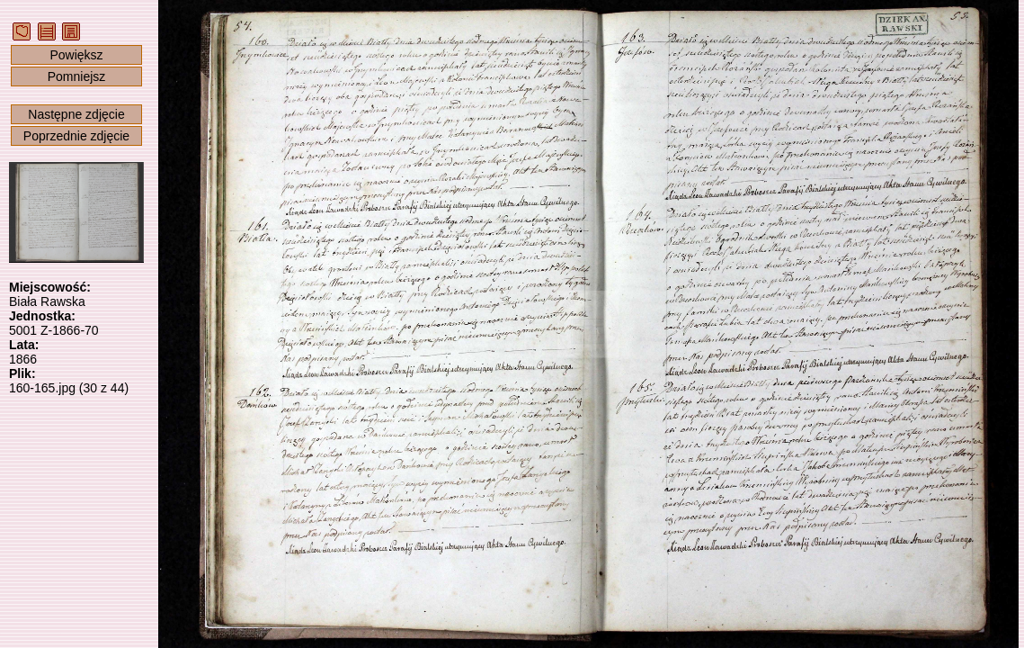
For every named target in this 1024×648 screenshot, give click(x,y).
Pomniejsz (77, 76)
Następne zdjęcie (76, 114)
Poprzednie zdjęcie (76, 136)
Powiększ (75, 55)
